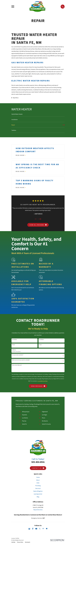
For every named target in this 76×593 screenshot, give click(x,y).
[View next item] (40, 219)
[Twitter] (40, 529)
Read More (15, 98)
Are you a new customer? (17, 355)
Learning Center (38, 494)
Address (14, 349)
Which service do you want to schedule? (21, 360)
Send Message (38, 386)
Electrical (38, 488)
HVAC (38, 483)
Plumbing (38, 485)
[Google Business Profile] (29, 529)
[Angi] (43, 529)
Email (40, 344)
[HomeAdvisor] (47, 529)
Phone (13, 344)
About (38, 480)
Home (38, 477)
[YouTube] (36, 529)
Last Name (41, 339)
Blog (38, 497)
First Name (14, 339)
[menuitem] (38, 115)
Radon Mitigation (38, 491)
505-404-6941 (38, 462)
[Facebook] (33, 529)
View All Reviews (38, 225)
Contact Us (38, 468)
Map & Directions (38, 510)
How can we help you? (17, 365)
